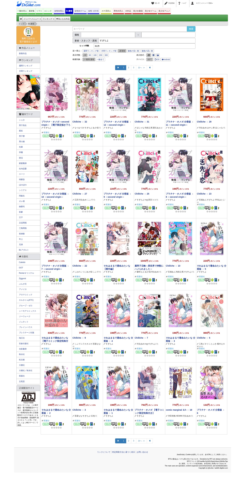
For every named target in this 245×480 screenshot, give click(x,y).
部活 (21, 158)
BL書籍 (69, 11)
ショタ (22, 120)
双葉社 (46, 132)
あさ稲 (96, 128)
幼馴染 (22, 179)
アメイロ (23, 289)
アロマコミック (25, 295)
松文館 (22, 360)
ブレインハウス (25, 327)
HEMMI (179, 416)
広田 (76, 200)
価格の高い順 (147, 51)
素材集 (32, 11)
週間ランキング (25, 66)
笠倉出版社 (24, 343)
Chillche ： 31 (142, 121)
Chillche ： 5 (203, 338)
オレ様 (22, 201)
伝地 (93, 416)
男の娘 (22, 141)
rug (146, 200)
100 (95, 55)
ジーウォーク (24, 316)
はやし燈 (211, 128)
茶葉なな (96, 344)
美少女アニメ (164, 11)
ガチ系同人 (106, 11)
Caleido (22, 262)
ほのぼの (23, 185)
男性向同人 (118, 11)
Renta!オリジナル (26, 273)
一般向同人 (22, 11)
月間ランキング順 (108, 51)
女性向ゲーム (80, 11)
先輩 (21, 147)
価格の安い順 (133, 51)
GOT (21, 268)
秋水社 (22, 354)
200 (100, 55)
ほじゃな (140, 128)
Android (166, 59)
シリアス (23, 190)
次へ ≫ (141, 67)
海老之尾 (149, 128)
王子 (21, 217)
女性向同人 (59, 11)
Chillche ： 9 (79, 338)
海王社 (22, 338)
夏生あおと (157, 128)
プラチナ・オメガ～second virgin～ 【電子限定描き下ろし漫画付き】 (55, 124)
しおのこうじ (80, 272)
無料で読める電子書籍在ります (28, 35)
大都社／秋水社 (25, 370)
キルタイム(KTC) (26, 300)
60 (90, 55)
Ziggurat (22, 278)
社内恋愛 (23, 169)
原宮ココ (152, 200)
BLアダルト (24, 250)
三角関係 (23, 228)
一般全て (100, 59)
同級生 (22, 196)
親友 (21, 131)
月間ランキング (25, 71)
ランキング (48, 19)
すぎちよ (47, 128)
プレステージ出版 (26, 332)
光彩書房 (23, 349)
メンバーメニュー (32, 19)
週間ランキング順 (91, 51)
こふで (90, 200)
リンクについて (103, 452)
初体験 (22, 234)
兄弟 (21, 244)
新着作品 (23, 53)
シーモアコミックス (27, 311)
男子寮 (22, 136)
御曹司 (22, 206)
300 (106, 55)
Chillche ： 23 (204, 193)
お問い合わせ (142, 452)
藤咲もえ (140, 272)
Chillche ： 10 (173, 266)
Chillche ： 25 (142, 193)
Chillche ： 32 (80, 121)
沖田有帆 (171, 416)
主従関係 (23, 223)
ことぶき (212, 344)
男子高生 (23, 125)
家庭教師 (23, 163)
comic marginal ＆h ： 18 (179, 410)
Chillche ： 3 (79, 410)
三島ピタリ (203, 344)
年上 (21, 239)
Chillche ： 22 (80, 266)
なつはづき (79, 128)
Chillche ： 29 (204, 121)
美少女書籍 (138, 11)
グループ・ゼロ (25, 306)
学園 (21, 152)
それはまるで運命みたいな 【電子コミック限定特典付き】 (54, 341)
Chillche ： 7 (141, 338)
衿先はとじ (220, 200)
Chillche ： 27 (80, 193)
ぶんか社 (23, 284)
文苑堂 (22, 381)
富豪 (21, 212)
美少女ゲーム (150, 11)
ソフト (39, 11)
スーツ (22, 174)
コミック (48, 11)
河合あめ (203, 128)
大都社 (22, 365)
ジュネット (24, 322)
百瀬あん (203, 200)
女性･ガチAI (93, 11)
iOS (156, 59)
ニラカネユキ (86, 344)
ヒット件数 (84, 46)
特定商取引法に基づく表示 (123, 452)
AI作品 (128, 11)
